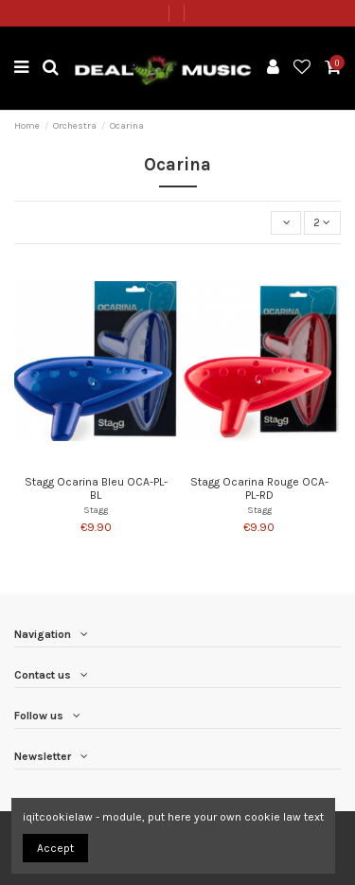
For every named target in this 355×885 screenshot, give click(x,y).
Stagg (95, 509)
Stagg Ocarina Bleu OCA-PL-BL (96, 488)
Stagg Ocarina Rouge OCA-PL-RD (259, 488)
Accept (55, 848)
